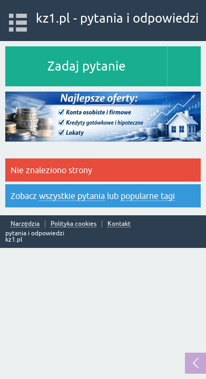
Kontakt (119, 224)
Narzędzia (25, 224)
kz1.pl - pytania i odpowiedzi (117, 18)
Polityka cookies (73, 224)
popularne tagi (148, 196)
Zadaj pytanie (86, 66)
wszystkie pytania (72, 196)
